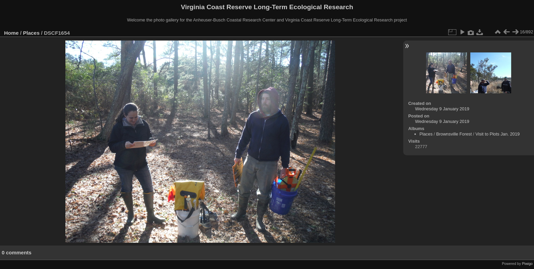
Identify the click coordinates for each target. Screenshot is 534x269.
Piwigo (527, 264)
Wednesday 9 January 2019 (442, 108)
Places (31, 33)
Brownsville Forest (454, 134)
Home (11, 33)
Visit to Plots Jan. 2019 (497, 134)
